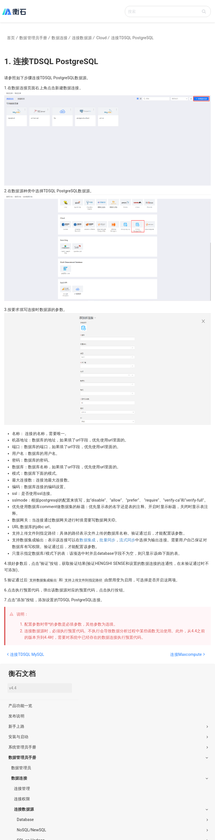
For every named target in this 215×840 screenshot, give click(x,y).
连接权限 (22, 799)
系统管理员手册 (108, 747)
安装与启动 (108, 736)
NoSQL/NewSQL (112, 830)
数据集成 (87, 540)
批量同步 (107, 540)
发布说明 (16, 716)
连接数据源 (111, 809)
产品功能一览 (20, 705)
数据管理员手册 (108, 757)
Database (112, 819)
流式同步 (127, 540)
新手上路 (108, 726)
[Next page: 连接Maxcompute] (157, 657)
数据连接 (109, 778)
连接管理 (22, 788)
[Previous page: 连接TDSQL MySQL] (55, 657)
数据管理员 (21, 768)
